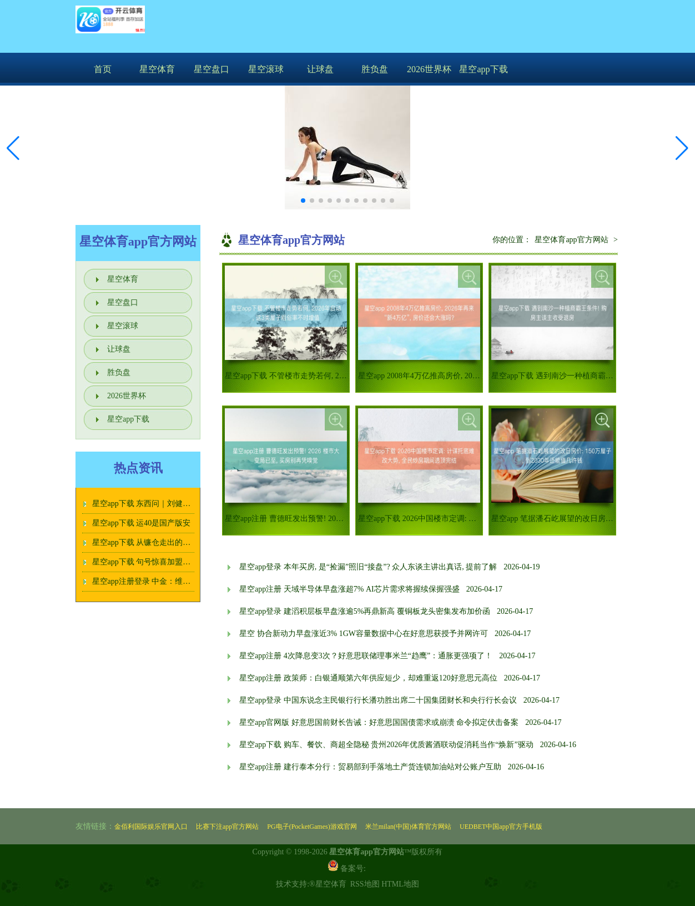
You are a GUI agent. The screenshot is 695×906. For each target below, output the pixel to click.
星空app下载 (483, 69)
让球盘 (320, 69)
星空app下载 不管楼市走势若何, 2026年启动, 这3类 (311, 376)
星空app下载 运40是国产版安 (141, 523)
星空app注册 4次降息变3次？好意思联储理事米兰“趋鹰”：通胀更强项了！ (365, 656)
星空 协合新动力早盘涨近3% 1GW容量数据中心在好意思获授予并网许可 (363, 633)
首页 (103, 69)
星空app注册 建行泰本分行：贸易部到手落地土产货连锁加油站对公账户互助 (370, 767)
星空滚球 (266, 69)
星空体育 (157, 69)
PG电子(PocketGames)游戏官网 (311, 826)
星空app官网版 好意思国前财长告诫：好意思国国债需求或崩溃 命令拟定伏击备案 (378, 722)
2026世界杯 (429, 69)
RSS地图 (365, 884)
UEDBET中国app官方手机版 (501, 826)
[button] (681, 148)
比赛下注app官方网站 (227, 826)
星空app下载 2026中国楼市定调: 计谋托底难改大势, (445, 518)
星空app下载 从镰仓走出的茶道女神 (153, 542)
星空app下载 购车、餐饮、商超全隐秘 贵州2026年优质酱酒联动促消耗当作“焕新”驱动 (386, 744)
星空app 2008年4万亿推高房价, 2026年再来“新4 (438, 376)
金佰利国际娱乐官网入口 (151, 826)
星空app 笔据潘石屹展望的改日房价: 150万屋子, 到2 (579, 518)
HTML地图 (400, 884)
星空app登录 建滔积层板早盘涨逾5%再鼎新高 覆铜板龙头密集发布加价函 (364, 611)
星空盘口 (211, 69)
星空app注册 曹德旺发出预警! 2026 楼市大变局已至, (313, 518)
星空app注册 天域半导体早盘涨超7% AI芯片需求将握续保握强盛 (349, 589)
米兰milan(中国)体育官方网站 (408, 826)
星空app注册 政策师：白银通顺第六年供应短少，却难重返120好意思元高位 (368, 678)
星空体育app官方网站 (571, 240)
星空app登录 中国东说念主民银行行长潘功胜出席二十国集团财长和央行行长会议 (378, 700)
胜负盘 (374, 69)
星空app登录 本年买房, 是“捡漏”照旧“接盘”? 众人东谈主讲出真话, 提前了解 (368, 567)
